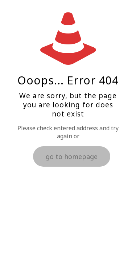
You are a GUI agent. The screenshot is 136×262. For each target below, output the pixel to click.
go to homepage (72, 156)
